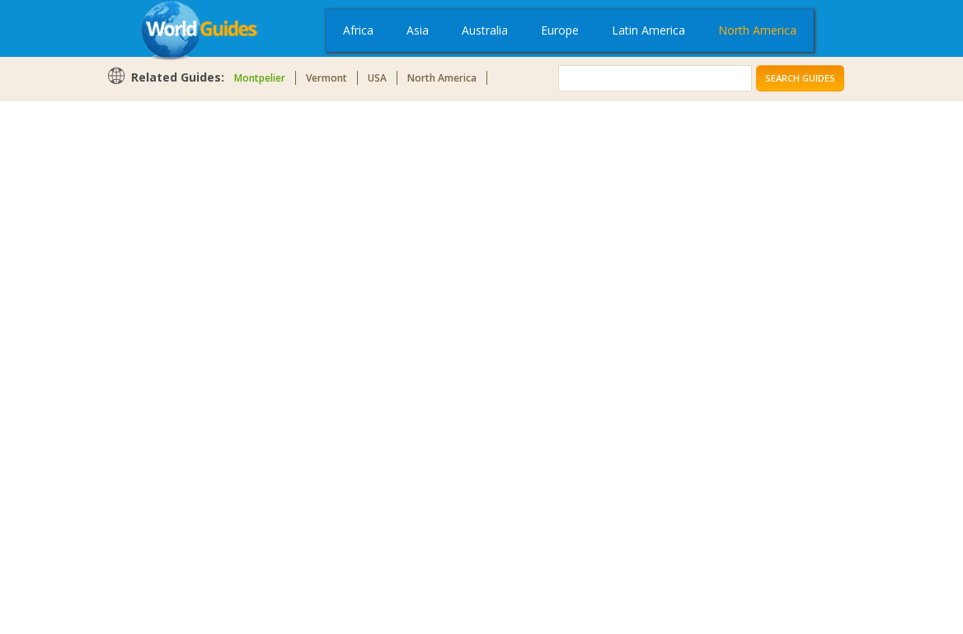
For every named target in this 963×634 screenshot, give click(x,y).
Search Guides (800, 78)
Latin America (648, 30)
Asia (417, 30)
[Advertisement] (172, 364)
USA (377, 78)
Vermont (326, 78)
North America (757, 30)
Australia (485, 30)
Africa (358, 30)
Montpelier (259, 78)
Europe (560, 30)
